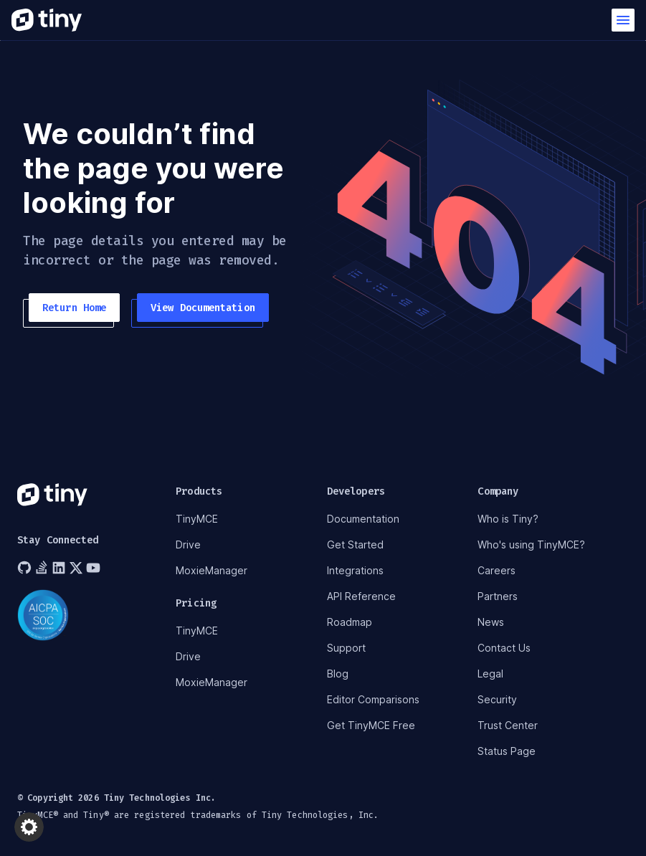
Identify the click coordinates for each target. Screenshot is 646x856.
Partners (498, 596)
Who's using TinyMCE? (531, 544)
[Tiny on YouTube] (94, 568)
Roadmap (349, 622)
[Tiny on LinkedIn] (60, 568)
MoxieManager (211, 570)
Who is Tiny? (508, 519)
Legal (490, 673)
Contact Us (504, 648)
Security (497, 699)
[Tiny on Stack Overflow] (43, 568)
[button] (623, 20)
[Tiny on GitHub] (25, 568)
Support (346, 648)
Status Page (507, 751)
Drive (188, 544)
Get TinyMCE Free (371, 725)
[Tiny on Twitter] (77, 568)
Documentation (363, 519)
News (491, 622)
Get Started (355, 544)
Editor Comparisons (373, 699)
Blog (337, 673)
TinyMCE (197, 519)
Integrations (355, 570)
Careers (497, 570)
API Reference (361, 596)
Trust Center (508, 725)
